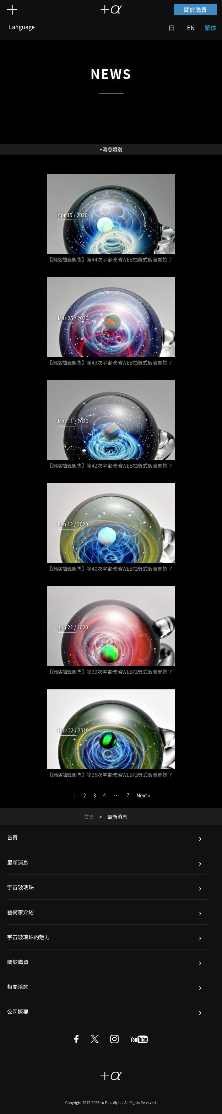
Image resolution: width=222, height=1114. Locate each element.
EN (191, 27)
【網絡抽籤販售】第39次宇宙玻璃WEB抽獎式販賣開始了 (110, 671)
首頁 (89, 816)
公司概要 (17, 1011)
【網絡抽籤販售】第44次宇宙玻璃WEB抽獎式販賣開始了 (110, 259)
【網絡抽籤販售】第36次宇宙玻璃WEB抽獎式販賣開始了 (110, 774)
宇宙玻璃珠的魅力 (28, 937)
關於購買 (195, 9)
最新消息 (17, 862)
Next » (143, 795)
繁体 (211, 27)
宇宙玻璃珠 (20, 887)
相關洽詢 (17, 986)
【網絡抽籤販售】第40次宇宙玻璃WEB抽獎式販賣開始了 (110, 568)
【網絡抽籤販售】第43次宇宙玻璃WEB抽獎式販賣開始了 (110, 362)
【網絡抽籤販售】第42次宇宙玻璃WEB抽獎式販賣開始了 (110, 465)
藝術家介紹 (20, 912)
